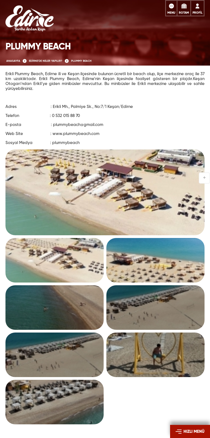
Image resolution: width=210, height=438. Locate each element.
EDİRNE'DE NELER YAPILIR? (45, 61)
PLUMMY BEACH (81, 61)
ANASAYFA (13, 61)
